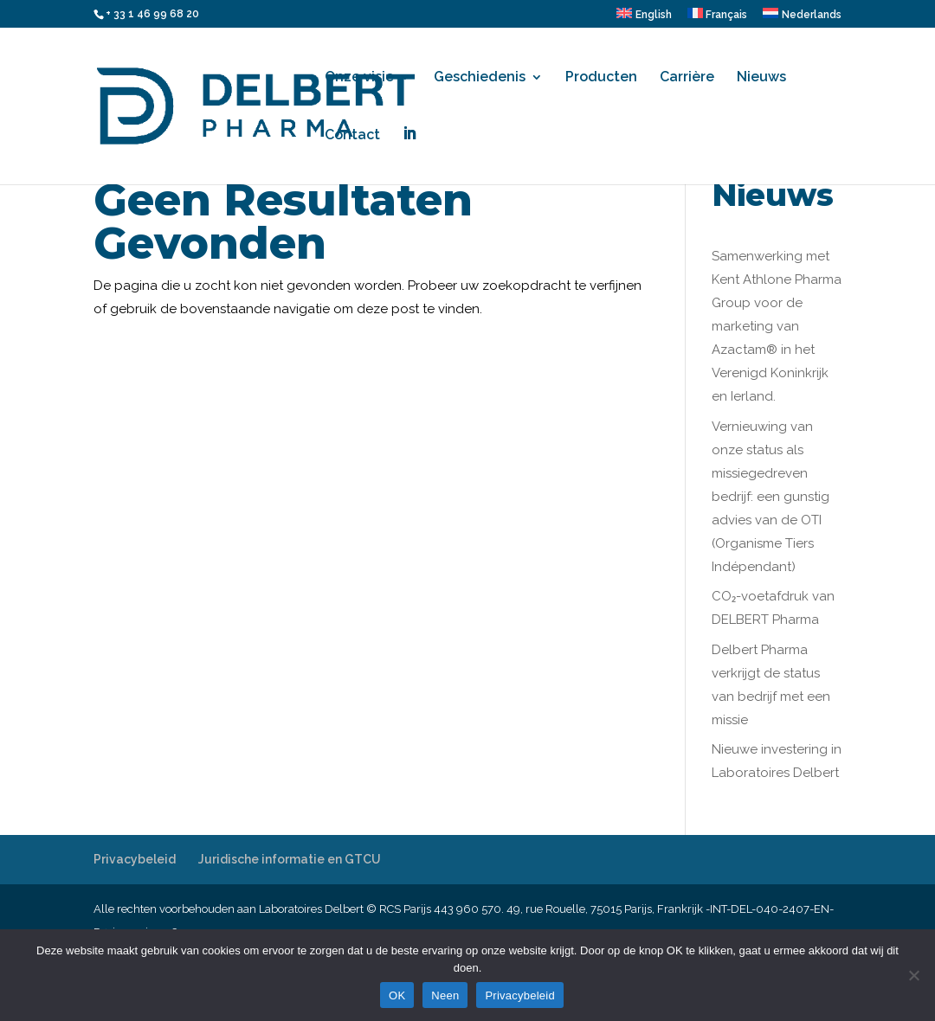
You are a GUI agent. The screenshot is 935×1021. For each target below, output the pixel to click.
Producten (601, 78)
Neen (445, 995)
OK (397, 995)
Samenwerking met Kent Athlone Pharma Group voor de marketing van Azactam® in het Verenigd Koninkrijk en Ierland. (777, 326)
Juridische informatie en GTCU (289, 859)
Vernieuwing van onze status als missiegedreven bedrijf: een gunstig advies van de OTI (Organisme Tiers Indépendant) (770, 497)
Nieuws (761, 78)
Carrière (687, 78)
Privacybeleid (135, 859)
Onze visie (359, 78)
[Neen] (913, 975)
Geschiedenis (480, 78)
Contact (352, 136)
